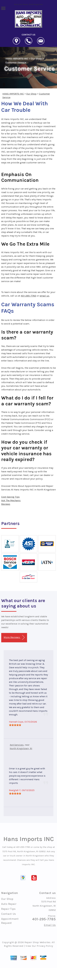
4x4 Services (17, 744)
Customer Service (15, 62)
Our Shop (36, 58)
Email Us (50, 925)
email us (44, 295)
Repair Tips (8, 909)
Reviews (5, 504)
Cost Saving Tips (10, 496)
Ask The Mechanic (11, 500)
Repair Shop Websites (37, 942)
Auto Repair (8, 904)
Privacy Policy (45, 945)
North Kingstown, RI (21, 748)
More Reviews (14, 637)
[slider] (15, 725)
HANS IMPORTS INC (16, 58)
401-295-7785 (28, 295)
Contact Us (8, 914)
